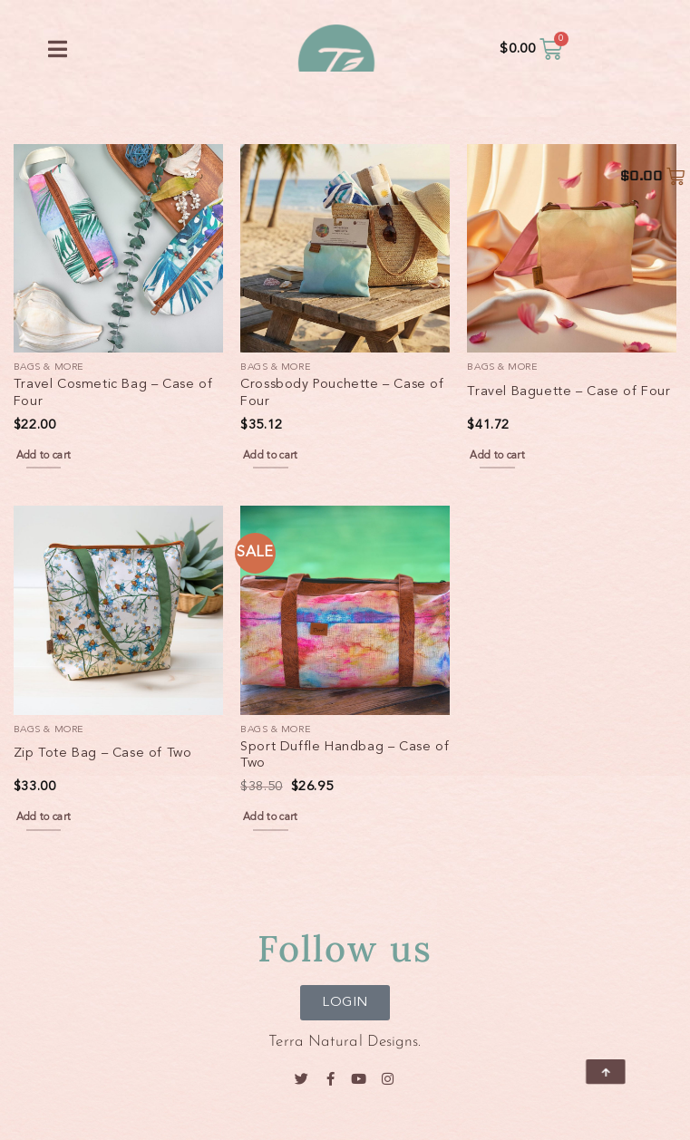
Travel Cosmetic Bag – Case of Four (113, 393)
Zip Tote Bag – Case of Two (103, 753)
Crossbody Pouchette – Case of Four (341, 393)
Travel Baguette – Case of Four (568, 392)
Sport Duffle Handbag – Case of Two (344, 755)
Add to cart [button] (44, 455)
